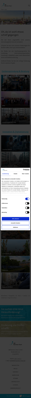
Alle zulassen (15, 218)
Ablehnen (15, 227)
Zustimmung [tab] (5, 173)
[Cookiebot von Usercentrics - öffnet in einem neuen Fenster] (23, 170)
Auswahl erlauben (15, 223)
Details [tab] (15, 173)
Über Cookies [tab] (25, 173)
